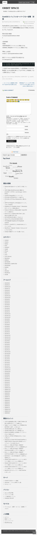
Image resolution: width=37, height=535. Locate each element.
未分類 (6, 276)
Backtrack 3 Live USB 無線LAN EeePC (15, 457)
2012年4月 (7, 347)
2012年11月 (7, 338)
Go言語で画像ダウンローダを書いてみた (14, 233)
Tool (6, 270)
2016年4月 (7, 291)
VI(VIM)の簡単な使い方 (10, 430)
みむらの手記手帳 (9, 494)
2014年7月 (7, 308)
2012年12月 (7, 336)
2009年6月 (7, 400)
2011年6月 (7, 358)
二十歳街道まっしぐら (10, 497)
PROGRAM (7, 267)
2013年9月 (7, 320)
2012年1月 (7, 351)
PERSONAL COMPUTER (21, 76)
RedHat (6, 268)
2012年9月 (7, 342)
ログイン (7, 518)
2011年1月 (7, 367)
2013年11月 (7, 317)
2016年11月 (7, 288)
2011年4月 (7, 362)
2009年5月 (7, 401)
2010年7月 (7, 378)
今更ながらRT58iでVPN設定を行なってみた (15, 437)
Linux (5, 76)
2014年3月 (7, 311)
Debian (6, 245)
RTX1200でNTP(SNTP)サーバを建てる (14, 198)
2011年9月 (7, 356)
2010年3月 (7, 383)
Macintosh (7, 259)
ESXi (6, 247)
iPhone (6, 252)
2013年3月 (7, 331)
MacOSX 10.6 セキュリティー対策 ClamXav (15, 471)
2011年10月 (7, 354)
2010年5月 (7, 380)
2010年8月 (7, 376)
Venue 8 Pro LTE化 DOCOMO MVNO (14, 220)
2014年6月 (7, 309)
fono (17, 428)
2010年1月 (7, 387)
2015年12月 (7, 297)
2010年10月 (7, 373)
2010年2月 (7, 385)
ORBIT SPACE (10, 8)
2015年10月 (7, 299)
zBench (27, 532)
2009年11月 (7, 391)
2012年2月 (7, 349)
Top (35, 532)
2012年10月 (7, 340)
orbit (10, 21)
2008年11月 (7, 412)
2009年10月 (7, 392)
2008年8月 (7, 414)
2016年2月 (7, 295)
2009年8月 (7, 396)
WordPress (7, 274)
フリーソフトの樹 (9, 496)
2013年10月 (7, 318)
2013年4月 (7, 329)
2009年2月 (7, 407)
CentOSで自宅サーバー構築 (11, 482)
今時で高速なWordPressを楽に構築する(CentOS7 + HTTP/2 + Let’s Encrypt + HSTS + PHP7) (16, 193)
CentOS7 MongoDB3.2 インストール (13, 197)
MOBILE (7, 261)
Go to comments (30, 23)
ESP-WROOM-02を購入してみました (14, 218)
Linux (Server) (10, 76)
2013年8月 (7, 322)
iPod (6, 254)
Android (6, 241)
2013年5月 (7, 327)
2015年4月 (7, 302)
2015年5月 (7, 300)
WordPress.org (8, 524)
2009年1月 (7, 409)
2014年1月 (7, 313)
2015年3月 (7, 304)
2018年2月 (7, 286)
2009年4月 (7, 403)
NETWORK (7, 263)
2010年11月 (7, 371)
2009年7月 (7, 398)
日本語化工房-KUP (9, 499)
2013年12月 (7, 315)
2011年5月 (7, 360)
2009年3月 (7, 405)
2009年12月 (7, 389)
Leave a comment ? (8, 90)
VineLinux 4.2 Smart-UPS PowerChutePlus (15, 441)
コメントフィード (9, 522)
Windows (7, 272)
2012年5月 (7, 345)
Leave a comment (29, 21)
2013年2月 (7, 333)
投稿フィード (8, 520)
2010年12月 (7, 369)
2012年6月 (7, 344)
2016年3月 (7, 293)
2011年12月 (7, 353)
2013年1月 (7, 335)
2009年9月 (7, 394)
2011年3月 (7, 363)
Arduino (6, 243)
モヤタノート (8, 485)
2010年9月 (7, 374)
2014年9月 (7, 306)
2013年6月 (7, 326)
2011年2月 (7, 365)
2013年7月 (7, 324)
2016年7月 (7, 290)
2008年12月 (7, 410)
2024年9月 (7, 284)
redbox (10, 435)
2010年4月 (7, 382)
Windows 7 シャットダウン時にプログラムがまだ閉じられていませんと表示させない (27, 84)
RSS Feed (15, 153)
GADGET (7, 248)
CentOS (31, 76)
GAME (6, 250)
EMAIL (26, 130)
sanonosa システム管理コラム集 (13, 483)
